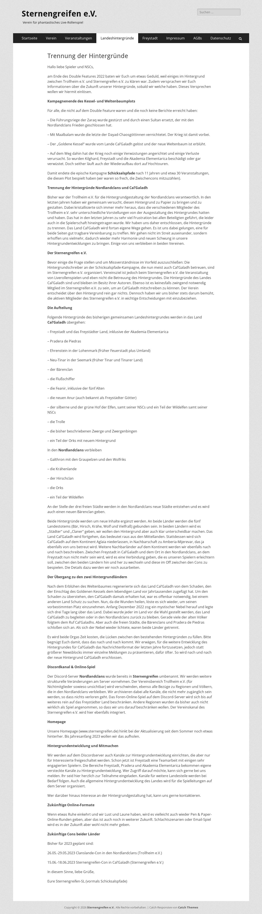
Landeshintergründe (117, 38)
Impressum (175, 38)
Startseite (29, 38)
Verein (51, 38)
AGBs (197, 38)
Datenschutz (221, 38)
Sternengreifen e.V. (59, 13)
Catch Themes (188, 907)
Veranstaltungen (78, 38)
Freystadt (150, 38)
